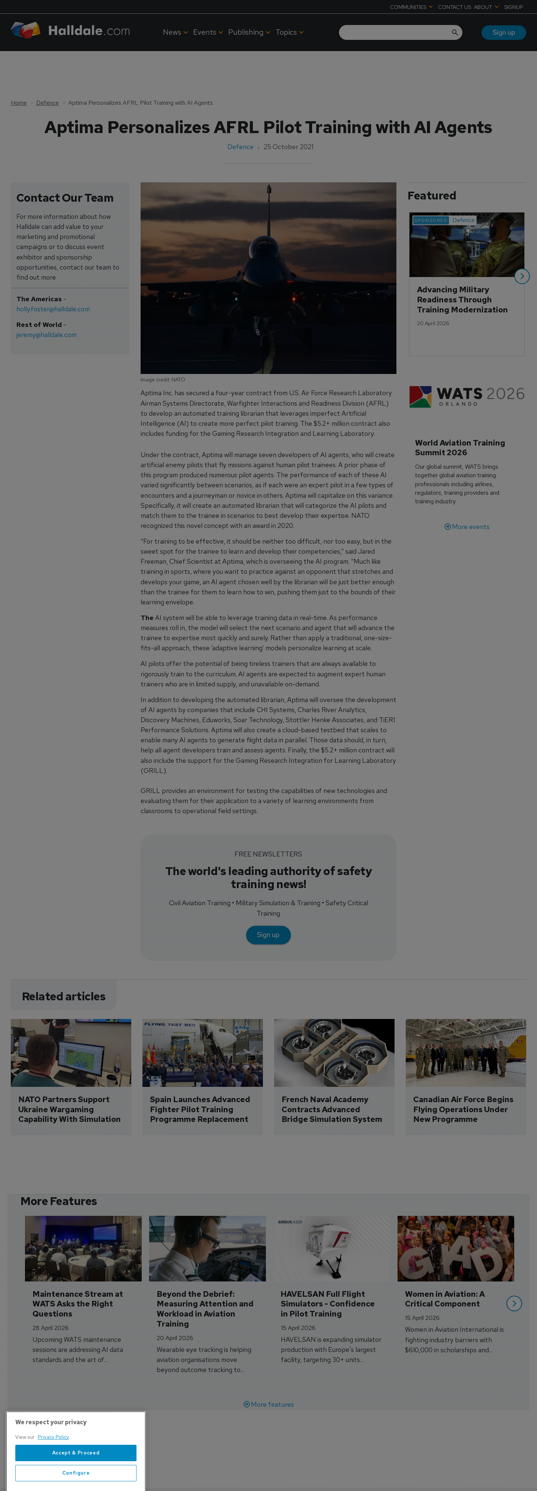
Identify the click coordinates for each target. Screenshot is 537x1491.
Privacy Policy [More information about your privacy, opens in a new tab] (53, 1456)
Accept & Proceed (76, 1472)
